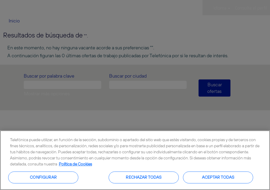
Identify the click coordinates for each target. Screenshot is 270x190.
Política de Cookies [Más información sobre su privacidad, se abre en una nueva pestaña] (75, 164)
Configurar (43, 177)
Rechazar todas (143, 177)
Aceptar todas (218, 177)
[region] (135, 160)
